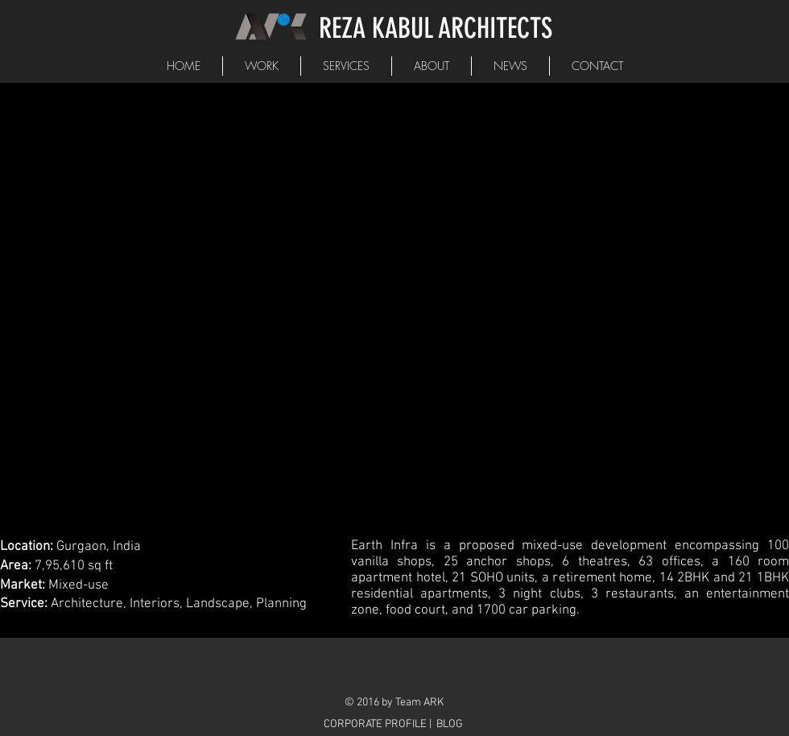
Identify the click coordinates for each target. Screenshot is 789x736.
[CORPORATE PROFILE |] (379, 724)
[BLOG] (449, 724)
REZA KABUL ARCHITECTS (435, 28)
